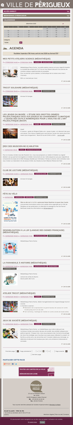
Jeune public (47, 62)
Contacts (66, 414)
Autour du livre (41, 173)
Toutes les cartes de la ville (32, 369)
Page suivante (60, 351)
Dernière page (36, 354)
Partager (7, 363)
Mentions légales (49, 414)
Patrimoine (46, 124)
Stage (22, 149)
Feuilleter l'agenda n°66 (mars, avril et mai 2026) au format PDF (36, 53)
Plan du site (58, 414)
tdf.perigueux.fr (48, 208)
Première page (10, 351)
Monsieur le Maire (55, 404)
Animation (19, 197)
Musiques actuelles (33, 149)
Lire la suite (66, 81)
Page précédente (25, 351)
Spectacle (29, 197)
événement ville (60, 62)
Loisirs (37, 62)
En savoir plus (32, 422)
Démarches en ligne (29, 374)
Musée (37, 124)
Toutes (6, 42)
